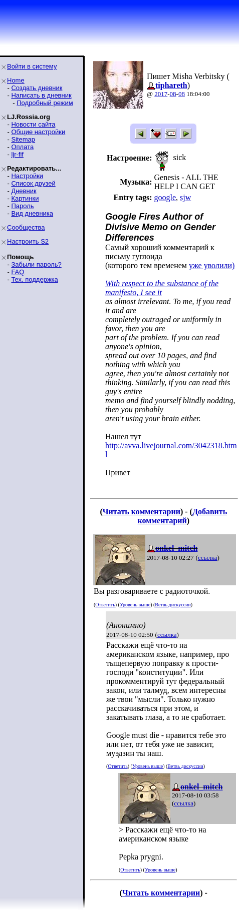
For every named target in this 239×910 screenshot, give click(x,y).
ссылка (207, 557)
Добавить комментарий (182, 516)
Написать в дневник (41, 95)
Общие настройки (38, 132)
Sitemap (23, 139)
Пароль (22, 206)
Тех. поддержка (34, 279)
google (165, 197)
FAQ (17, 272)
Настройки (27, 176)
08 (173, 94)
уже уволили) (211, 265)
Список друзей (33, 183)
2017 (160, 94)
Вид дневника (32, 213)
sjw (185, 197)
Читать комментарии (141, 511)
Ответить (105, 604)
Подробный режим (45, 103)
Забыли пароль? (36, 264)
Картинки (25, 198)
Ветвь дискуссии (172, 604)
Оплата (22, 147)
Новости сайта (33, 124)
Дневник (23, 191)
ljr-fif (17, 154)
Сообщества (26, 227)
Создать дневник (36, 88)
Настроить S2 (28, 241)
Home (16, 80)
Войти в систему (32, 66)
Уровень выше (135, 604)
